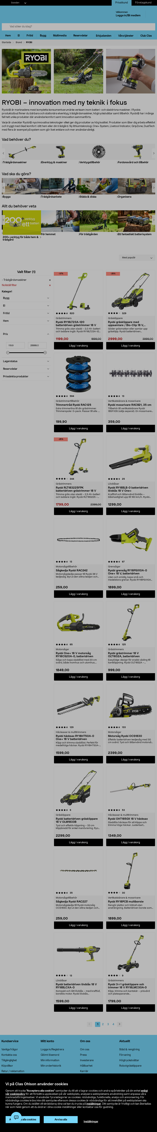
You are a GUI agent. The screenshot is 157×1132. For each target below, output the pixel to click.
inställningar (93, 1104)
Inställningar (91, 1121)
